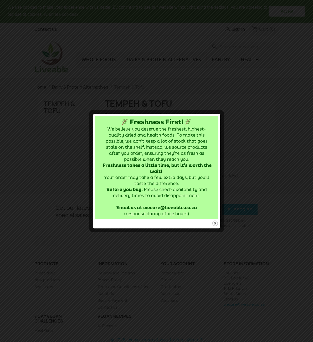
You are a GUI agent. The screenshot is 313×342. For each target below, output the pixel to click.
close (215, 219)
